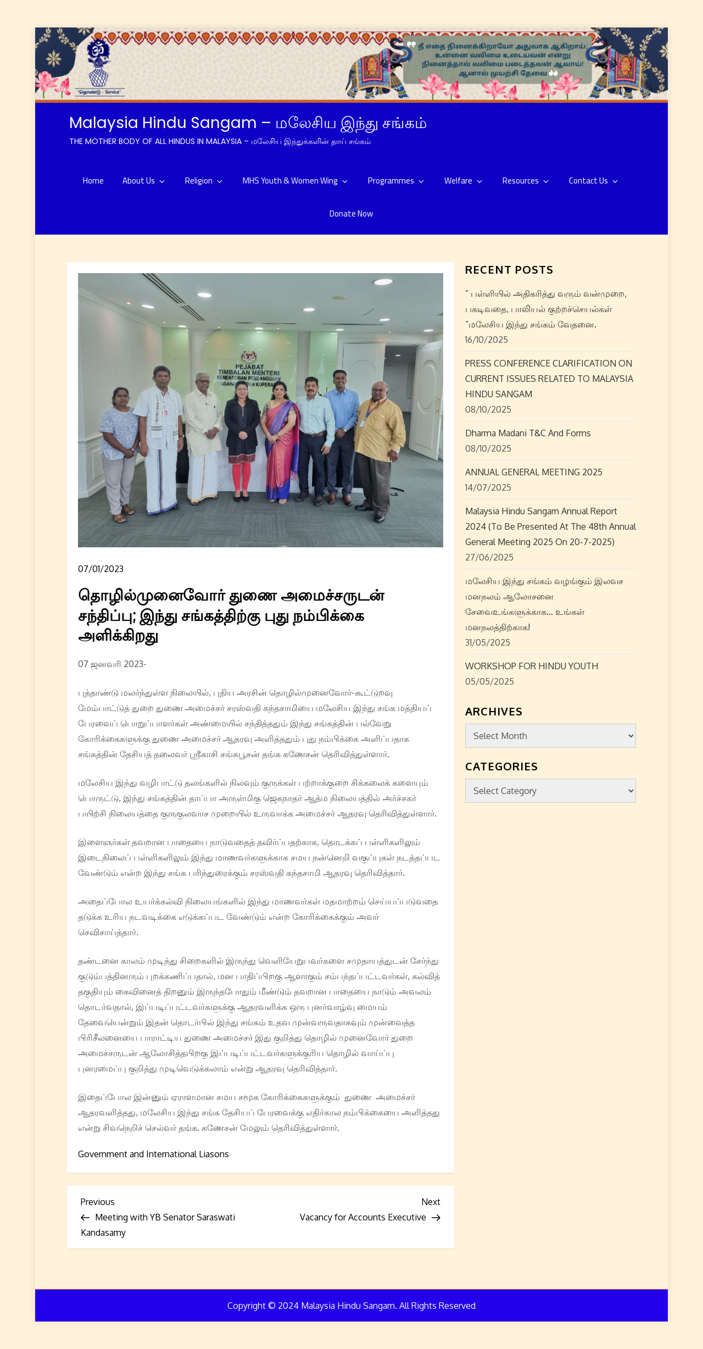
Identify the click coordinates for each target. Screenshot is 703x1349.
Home (93, 180)
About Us (144, 180)
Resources (526, 180)
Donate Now (351, 213)
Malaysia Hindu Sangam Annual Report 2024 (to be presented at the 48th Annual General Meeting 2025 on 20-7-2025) (550, 526)
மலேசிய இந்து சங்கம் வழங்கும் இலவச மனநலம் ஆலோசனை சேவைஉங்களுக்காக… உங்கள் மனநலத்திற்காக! (544, 603)
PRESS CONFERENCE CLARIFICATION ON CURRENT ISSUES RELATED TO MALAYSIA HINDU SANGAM (549, 378)
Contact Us (594, 180)
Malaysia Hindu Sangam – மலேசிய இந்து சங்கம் (248, 123)
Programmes (397, 180)
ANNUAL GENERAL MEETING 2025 (533, 472)
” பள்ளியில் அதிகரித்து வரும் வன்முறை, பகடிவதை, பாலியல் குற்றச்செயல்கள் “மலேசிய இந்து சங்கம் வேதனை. (546, 309)
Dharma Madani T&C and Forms (528, 433)
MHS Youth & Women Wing (296, 180)
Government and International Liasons (153, 1153)
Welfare (464, 180)
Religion (204, 180)
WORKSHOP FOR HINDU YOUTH (531, 665)
